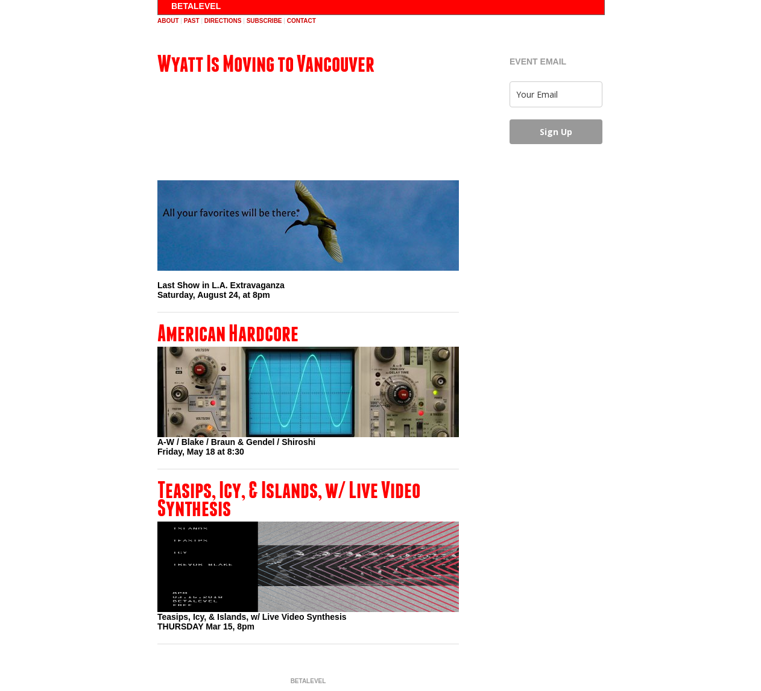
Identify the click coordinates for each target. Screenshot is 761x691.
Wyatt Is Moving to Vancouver (265, 63)
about (168, 20)
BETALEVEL (196, 6)
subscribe (264, 20)
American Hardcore (227, 332)
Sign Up (556, 131)
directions (223, 20)
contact (301, 20)
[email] (556, 94)
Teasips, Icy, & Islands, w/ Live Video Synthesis (288, 498)
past (192, 20)
